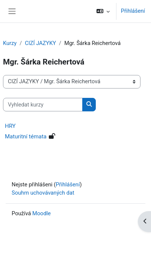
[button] (102, 11)
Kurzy (10, 43)
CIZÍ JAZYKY (40, 43)
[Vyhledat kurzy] (43, 104)
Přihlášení (133, 11)
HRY (10, 126)
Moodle (41, 213)
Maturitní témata (26, 136)
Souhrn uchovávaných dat (43, 192)
